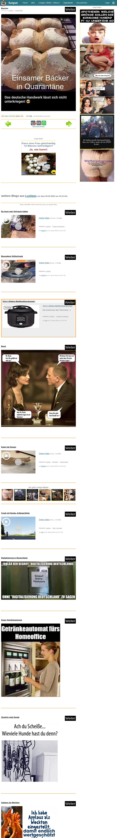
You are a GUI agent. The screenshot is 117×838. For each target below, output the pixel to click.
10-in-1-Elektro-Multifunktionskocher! (19, 301)
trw (46, 320)
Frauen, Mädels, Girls (35, 828)
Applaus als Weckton (10, 730)
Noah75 (43, 230)
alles (33, 3)
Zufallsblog (7, 806)
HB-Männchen (48, 828)
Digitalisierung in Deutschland (14, 558)
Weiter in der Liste (68, 806)
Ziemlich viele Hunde (10, 676)
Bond (3, 346)
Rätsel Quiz (58, 835)
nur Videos (14, 820)
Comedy (4, 828)
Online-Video (44, 218)
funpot (13, 2)
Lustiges (41, 3)
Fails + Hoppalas (57, 528)
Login (107, 3)
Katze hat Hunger (8, 447)
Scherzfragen (69, 835)
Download (12, 116)
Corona (12, 828)
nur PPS (22, 820)
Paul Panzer (34, 835)
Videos (56, 3)
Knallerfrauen (6, 832)
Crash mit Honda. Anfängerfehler (15, 513)
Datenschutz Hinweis (38, 126)
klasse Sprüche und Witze (62, 828)
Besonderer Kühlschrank (12, 256)
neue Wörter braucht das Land (19, 835)
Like (3, 116)
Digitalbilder (68, 3)
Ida (30, 116)
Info (22, 116)
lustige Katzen (64, 462)
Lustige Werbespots (36, 832)
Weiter (70, 9)
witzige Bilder (19, 10)
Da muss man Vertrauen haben (14, 212)
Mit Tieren (55, 462)
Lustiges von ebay (64, 832)
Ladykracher (16, 832)
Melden (18, 116)
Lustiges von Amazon (62, 316)
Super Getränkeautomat (11, 621)
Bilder (49, 3)
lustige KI (25, 832)
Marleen (43, 466)
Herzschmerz (81, 3)
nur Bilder (5, 820)
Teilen (6, 116)
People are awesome (58, 226)
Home (25, 3)
